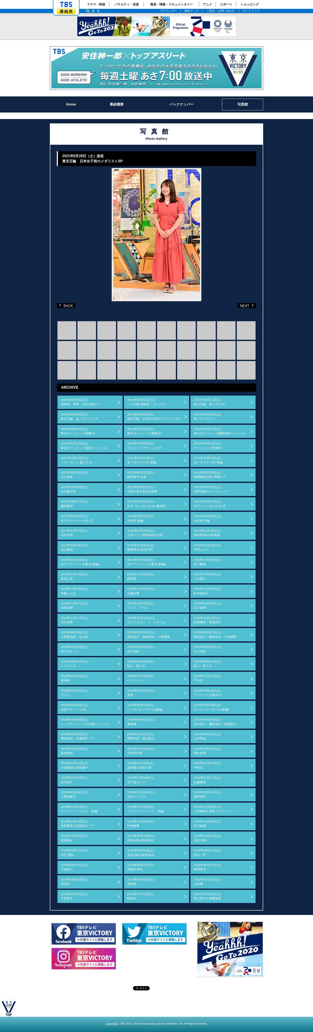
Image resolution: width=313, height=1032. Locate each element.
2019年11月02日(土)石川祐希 (207, 823)
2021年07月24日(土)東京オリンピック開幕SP (144, 431)
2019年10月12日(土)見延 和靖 (207, 838)
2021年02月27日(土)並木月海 (74, 533)
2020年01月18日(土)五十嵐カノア (141, 780)
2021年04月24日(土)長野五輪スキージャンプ (210, 489)
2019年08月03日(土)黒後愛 (141, 882)
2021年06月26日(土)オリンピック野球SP (208, 445)
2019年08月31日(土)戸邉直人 (74, 867)
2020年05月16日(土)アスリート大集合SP (208, 693)
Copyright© (112, 1023)
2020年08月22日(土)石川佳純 (207, 649)
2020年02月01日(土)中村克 (207, 765)
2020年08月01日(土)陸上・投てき (207, 663)
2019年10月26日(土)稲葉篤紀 (74, 838)
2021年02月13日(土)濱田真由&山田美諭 (207, 533)
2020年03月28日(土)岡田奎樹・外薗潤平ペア (77, 736)
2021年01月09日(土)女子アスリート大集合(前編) (146, 562)
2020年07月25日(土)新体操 (74, 678)
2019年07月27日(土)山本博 (207, 882)
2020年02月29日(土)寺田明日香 (141, 751)
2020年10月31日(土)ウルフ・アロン (141, 605)
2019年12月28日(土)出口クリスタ (141, 794)
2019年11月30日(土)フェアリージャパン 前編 (145, 809)
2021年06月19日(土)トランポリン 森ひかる (76, 460)
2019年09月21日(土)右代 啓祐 (74, 852)
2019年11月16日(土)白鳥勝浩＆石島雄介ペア (77, 823)
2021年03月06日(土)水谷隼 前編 (207, 518)
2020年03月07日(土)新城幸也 (74, 751)
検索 (97, 11)
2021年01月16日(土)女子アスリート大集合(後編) (80, 562)
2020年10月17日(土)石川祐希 (74, 620)
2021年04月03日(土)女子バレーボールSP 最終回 (146, 504)
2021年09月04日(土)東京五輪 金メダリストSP (79, 416)
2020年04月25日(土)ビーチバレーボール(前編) (211, 707)
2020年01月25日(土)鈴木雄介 (74, 780)
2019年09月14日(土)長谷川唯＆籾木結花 (141, 852)
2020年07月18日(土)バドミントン (141, 678)
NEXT (240, 305)
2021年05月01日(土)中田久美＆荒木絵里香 (142, 489)
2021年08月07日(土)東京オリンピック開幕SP (78, 431)
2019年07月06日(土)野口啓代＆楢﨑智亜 (207, 896)
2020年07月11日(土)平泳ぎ (207, 678)
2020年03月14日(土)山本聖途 (207, 736)
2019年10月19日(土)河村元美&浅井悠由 (141, 838)
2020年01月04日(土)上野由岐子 (74, 794)
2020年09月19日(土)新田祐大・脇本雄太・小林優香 (148, 634)
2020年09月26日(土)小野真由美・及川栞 (74, 634)
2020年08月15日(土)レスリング (74, 663)
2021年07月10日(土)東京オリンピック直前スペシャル (83, 445)
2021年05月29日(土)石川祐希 (74, 475)
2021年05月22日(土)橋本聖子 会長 (141, 475)
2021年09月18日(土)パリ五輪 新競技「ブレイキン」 (149, 402)
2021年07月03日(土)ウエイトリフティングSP (144, 445)
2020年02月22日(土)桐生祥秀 (207, 751)
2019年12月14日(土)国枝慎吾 (207, 794)
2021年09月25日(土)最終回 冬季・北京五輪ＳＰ (80, 402)
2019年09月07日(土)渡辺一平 (207, 852)
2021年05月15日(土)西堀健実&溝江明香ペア (210, 475)
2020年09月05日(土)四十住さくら (74, 649)
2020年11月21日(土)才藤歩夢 (141, 591)
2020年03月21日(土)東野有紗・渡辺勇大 (141, 736)
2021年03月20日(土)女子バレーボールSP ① (77, 518)
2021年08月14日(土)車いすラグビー (207, 416)
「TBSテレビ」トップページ (66, 4)
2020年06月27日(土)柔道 (141, 693)
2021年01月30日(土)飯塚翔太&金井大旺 (141, 547)
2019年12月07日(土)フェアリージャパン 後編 (79, 809)
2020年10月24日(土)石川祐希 (207, 605)
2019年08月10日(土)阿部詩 (74, 882)
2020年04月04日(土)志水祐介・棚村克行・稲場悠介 (215, 722)
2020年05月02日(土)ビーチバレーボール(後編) (145, 707)
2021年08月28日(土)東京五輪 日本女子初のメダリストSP (153, 416)
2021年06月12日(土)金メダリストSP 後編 (141, 460)
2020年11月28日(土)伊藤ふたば (74, 591)
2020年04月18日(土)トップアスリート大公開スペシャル (85, 722)
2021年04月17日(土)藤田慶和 (74, 504)
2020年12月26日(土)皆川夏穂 (207, 562)
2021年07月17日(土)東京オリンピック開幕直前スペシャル (220, 431)
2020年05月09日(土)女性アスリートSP (74, 707)
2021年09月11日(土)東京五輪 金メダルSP (209, 402)
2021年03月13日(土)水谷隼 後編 (141, 518)
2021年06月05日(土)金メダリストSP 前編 (208, 460)
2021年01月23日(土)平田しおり (207, 547)
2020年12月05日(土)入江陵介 (207, 576)
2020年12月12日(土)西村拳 (141, 576)
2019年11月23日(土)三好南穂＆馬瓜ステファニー (213, 809)
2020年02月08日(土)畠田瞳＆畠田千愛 (141, 765)
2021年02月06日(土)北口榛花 (74, 547)
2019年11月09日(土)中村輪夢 (141, 823)
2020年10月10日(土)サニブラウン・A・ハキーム (146, 620)
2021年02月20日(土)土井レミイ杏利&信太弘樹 (145, 533)
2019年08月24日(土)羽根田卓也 (141, 867)
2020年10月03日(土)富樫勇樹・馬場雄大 (207, 620)
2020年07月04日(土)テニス (74, 693)
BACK (66, 305)
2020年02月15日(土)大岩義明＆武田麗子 (74, 765)
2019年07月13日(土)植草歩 (141, 896)
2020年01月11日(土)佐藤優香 (207, 780)
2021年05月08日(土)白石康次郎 (74, 489)
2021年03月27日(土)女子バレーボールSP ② (210, 504)
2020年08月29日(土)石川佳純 (141, 649)
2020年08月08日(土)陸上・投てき (141, 663)
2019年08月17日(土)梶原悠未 (207, 867)
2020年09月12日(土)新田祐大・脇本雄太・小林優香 (215, 634)
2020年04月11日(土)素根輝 (141, 722)
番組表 (66, 11)
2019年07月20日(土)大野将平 (74, 896)
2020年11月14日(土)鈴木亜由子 (207, 591)
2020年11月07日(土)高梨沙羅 (74, 605)
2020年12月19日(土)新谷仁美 (74, 576)
